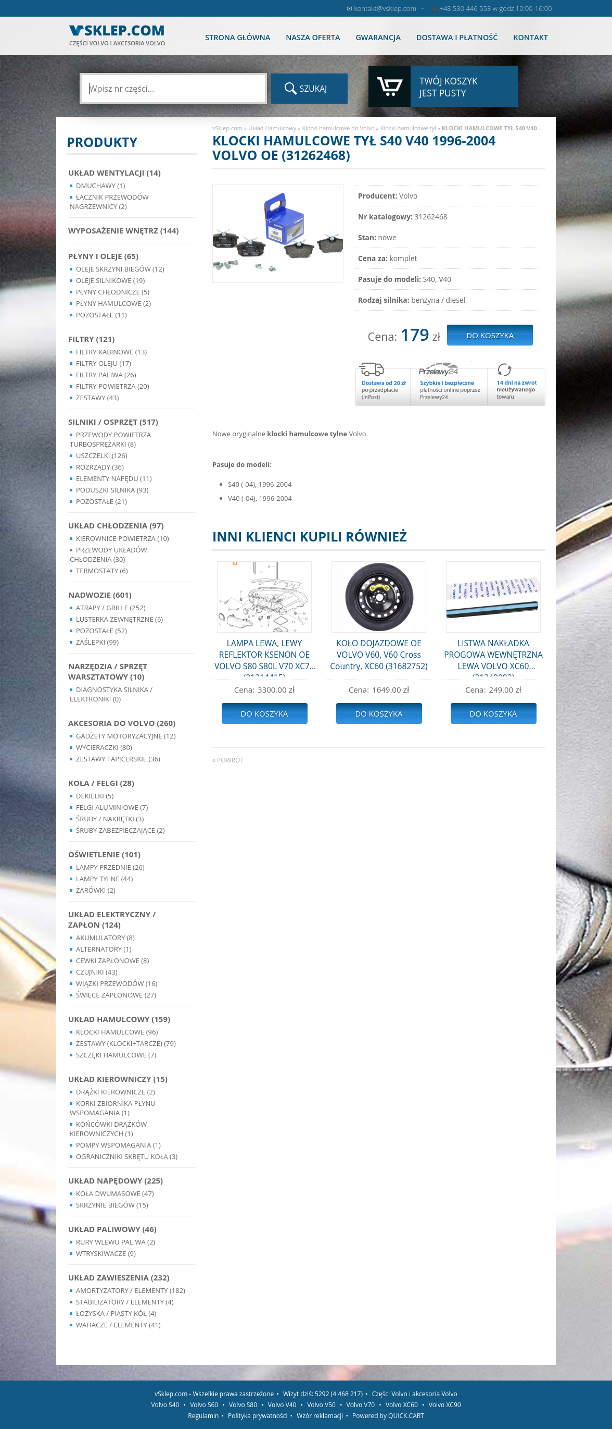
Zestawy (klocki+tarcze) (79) (126, 1043)
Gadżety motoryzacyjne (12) (125, 736)
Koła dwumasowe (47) (115, 1193)
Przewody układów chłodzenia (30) (108, 554)
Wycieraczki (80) (104, 747)
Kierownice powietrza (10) (122, 538)
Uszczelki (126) (102, 455)
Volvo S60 (204, 1404)
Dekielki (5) (94, 795)
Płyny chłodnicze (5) (112, 292)
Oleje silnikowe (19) (110, 280)
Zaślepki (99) (97, 642)
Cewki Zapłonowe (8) (112, 960)
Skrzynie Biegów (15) (112, 1205)
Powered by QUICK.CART (388, 1415)
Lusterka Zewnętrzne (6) (119, 619)
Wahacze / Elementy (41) (118, 1324)
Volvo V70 (361, 1404)
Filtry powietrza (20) (112, 386)
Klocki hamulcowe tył (408, 128)
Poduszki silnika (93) (112, 490)
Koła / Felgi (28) (101, 783)
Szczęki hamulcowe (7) (116, 1055)
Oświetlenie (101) (104, 854)
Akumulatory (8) (105, 937)
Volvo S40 (165, 1404)
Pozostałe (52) (101, 630)
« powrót (228, 760)
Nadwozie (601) (100, 594)
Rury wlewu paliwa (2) (115, 1242)
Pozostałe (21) (101, 501)
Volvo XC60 (402, 1404)
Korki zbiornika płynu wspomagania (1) (113, 1108)
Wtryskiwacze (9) (106, 1253)
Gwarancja (377, 37)
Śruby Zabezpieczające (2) (120, 830)
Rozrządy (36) (100, 467)
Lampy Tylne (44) (104, 878)
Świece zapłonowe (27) (116, 995)
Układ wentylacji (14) (114, 172)
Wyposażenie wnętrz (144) (123, 230)
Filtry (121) (91, 339)
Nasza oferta (313, 37)
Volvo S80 (243, 1404)
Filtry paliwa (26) (106, 374)
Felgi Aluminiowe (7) (112, 807)
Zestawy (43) (97, 397)
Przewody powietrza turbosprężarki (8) (110, 439)
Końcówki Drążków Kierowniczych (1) (108, 1128)
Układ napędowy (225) (115, 1180)
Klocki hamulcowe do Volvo (338, 128)
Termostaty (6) (102, 570)
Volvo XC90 (445, 1404)
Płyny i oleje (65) (103, 256)
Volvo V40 (282, 1404)
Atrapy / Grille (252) (110, 607)
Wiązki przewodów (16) (116, 983)
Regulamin (203, 1415)
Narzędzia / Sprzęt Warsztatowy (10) (107, 671)
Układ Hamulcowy (272, 128)
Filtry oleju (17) (103, 363)
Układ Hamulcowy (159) (119, 1019)
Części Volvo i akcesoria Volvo (414, 1393)
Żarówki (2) (96, 890)
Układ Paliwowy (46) (112, 1229)
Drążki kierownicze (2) (115, 1092)
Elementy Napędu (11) (114, 478)
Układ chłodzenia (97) (116, 525)
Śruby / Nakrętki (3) (110, 818)
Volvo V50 (321, 1404)
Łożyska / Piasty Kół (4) (116, 1313)
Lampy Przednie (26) (110, 867)
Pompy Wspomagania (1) (118, 1145)
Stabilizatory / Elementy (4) (125, 1302)
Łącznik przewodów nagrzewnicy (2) (109, 201)
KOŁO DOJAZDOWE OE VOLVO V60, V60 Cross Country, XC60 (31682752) (378, 654)
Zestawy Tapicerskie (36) (118, 758)
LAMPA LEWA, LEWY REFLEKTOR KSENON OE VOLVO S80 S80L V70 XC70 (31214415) (264, 656)
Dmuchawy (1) (100, 185)
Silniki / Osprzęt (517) (113, 421)
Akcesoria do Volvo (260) (121, 723)
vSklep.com (227, 128)
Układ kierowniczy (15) (118, 1079)
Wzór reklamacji (320, 1415)
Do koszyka (264, 713)
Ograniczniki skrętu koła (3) (126, 1156)
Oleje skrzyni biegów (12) (120, 269)
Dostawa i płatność (457, 37)
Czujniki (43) (97, 972)
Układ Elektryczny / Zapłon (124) (112, 919)
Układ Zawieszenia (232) (119, 1277)
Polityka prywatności (257, 1415)
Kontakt (530, 37)
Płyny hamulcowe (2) (113, 303)
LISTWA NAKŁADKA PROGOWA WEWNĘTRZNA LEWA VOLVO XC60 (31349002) (493, 656)
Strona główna (237, 37)
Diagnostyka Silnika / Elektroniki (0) (111, 694)
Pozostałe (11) (101, 314)
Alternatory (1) (103, 949)
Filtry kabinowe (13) (111, 351)
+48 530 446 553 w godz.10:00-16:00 (495, 8)
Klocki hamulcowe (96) (117, 1032)
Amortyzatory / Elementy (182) (130, 1290)
